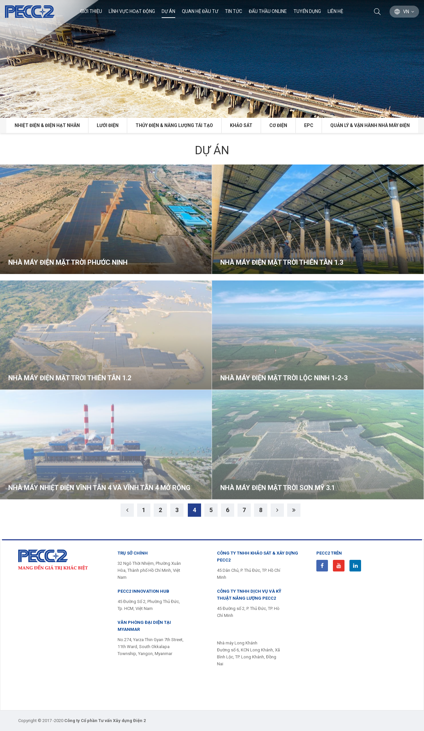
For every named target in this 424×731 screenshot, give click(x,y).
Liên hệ (335, 11)
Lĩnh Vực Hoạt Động (132, 11)
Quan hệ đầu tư (200, 11)
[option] (212, 59)
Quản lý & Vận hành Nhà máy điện (370, 125)
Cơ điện (278, 125)
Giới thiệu (91, 11)
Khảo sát (241, 125)
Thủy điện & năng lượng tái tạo (174, 125)
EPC (308, 125)
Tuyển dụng (307, 11)
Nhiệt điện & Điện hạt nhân (47, 125)
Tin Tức (233, 11)
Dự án (168, 11)
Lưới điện (108, 125)
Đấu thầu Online (268, 11)
